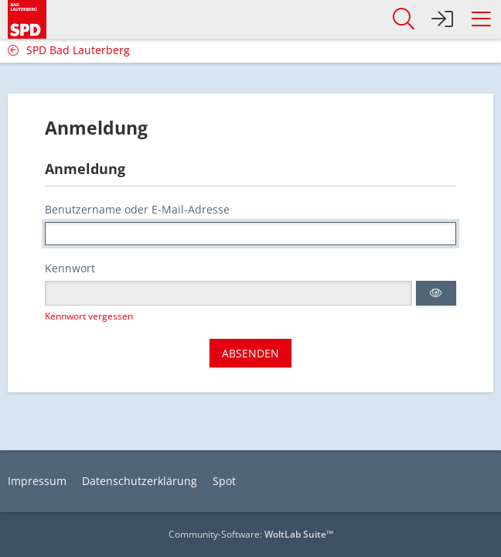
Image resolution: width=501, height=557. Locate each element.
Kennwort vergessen (89, 316)
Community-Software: (251, 534)
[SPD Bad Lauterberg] (27, 16)
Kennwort (70, 268)
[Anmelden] (442, 19)
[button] (480, 19)
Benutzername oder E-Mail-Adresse (137, 209)
